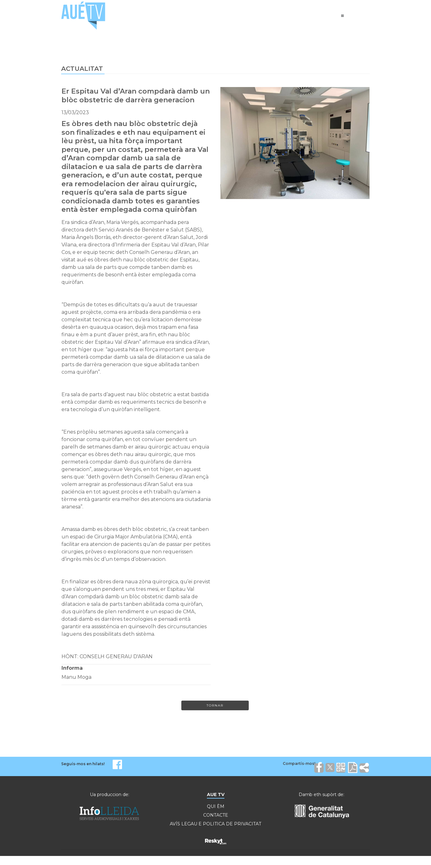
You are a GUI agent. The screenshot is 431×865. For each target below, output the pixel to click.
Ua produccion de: (109, 794)
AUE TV (215, 794)
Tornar (215, 705)
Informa (72, 668)
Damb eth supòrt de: (321, 794)
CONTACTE (215, 815)
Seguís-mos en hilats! (83, 763)
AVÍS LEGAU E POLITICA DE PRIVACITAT (215, 824)
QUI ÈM (215, 806)
